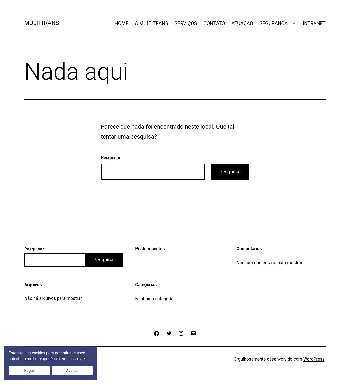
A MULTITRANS (151, 23)
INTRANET (314, 23)
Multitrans (41, 22)
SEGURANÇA (274, 23)
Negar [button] (29, 371)
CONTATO (214, 23)
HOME (121, 23)
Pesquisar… (112, 157)
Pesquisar (34, 248)
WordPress (313, 359)
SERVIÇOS (186, 23)
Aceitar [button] (72, 371)
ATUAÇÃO (242, 23)
